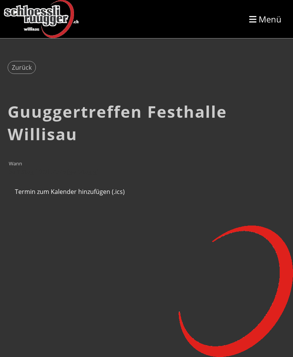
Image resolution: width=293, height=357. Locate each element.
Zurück (22, 67)
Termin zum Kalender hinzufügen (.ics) (70, 191)
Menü (265, 19)
